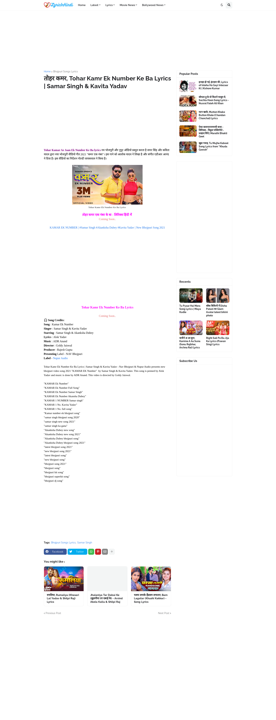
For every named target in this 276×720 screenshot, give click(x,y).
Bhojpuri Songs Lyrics (65, 71)
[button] (222, 5)
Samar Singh (84, 542)
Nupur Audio (60, 358)
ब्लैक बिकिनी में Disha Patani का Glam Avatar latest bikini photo (217, 310)
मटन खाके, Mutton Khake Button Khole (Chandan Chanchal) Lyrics (212, 115)
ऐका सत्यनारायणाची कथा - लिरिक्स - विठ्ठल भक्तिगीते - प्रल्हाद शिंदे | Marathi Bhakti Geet (213, 132)
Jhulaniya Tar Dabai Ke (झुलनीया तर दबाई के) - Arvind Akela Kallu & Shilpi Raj (106, 598)
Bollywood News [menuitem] (152, 5)
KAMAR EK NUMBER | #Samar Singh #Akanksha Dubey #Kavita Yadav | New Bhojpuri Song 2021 (107, 227)
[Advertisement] (138, 40)
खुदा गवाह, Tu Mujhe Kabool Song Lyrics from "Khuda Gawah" (213, 146)
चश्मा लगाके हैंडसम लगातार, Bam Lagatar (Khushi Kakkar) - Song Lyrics (151, 598)
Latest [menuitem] (94, 5)
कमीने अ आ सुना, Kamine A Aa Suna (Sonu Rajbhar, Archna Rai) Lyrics (189, 343)
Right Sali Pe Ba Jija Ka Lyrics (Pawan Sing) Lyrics (217, 341)
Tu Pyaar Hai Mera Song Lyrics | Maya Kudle (190, 309)
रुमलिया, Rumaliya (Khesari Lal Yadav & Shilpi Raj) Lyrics (63, 598)
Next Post (163, 613)
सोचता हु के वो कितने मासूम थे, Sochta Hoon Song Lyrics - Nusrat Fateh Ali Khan (214, 100)
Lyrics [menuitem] (109, 5)
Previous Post (53, 613)
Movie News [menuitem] (127, 5)
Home (47, 71)
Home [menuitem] (82, 5)
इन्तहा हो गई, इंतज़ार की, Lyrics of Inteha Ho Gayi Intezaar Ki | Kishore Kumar (213, 85)
